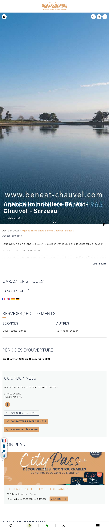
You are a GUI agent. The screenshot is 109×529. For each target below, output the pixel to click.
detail (16, 230)
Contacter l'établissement (26, 421)
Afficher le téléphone (22, 429)
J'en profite (58, 499)
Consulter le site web (21, 413)
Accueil (6, 230)
